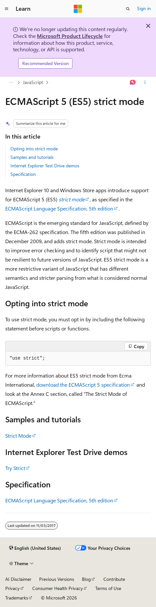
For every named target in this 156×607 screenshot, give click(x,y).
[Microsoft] (78, 9)
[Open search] (127, 9)
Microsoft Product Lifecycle (70, 35)
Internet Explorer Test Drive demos (44, 165)
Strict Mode (18, 435)
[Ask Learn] (133, 82)
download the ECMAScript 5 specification (83, 384)
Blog (86, 579)
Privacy (12, 588)
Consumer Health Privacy (57, 588)
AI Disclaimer (18, 579)
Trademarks (16, 598)
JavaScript (33, 82)
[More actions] (145, 82)
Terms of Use (108, 588)
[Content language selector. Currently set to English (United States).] (35, 548)
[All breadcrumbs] (11, 82)
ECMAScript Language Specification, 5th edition (59, 208)
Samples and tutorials (32, 157)
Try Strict (15, 467)
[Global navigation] (6, 9)
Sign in (144, 8)
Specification (23, 174)
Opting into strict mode (34, 148)
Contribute (114, 579)
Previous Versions (56, 579)
